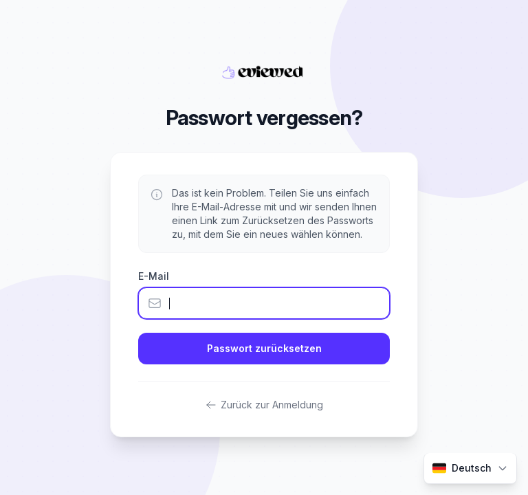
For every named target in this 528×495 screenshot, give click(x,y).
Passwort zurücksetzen (264, 348)
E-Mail (153, 276)
